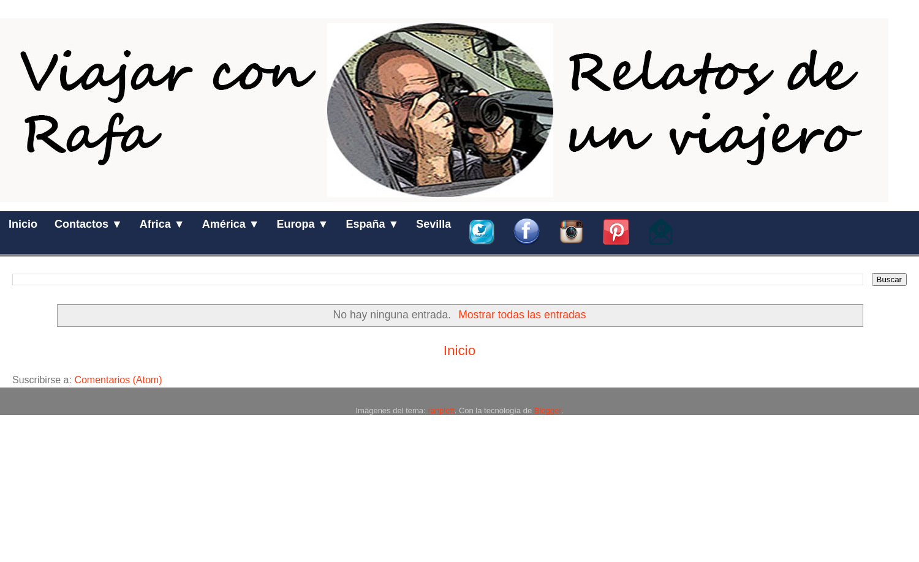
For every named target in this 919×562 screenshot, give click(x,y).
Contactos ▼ (89, 224)
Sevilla (433, 224)
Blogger (547, 410)
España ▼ (372, 224)
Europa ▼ (303, 224)
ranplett (441, 410)
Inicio (23, 224)
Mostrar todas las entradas (522, 315)
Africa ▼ (162, 224)
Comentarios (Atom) (118, 380)
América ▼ (231, 224)
